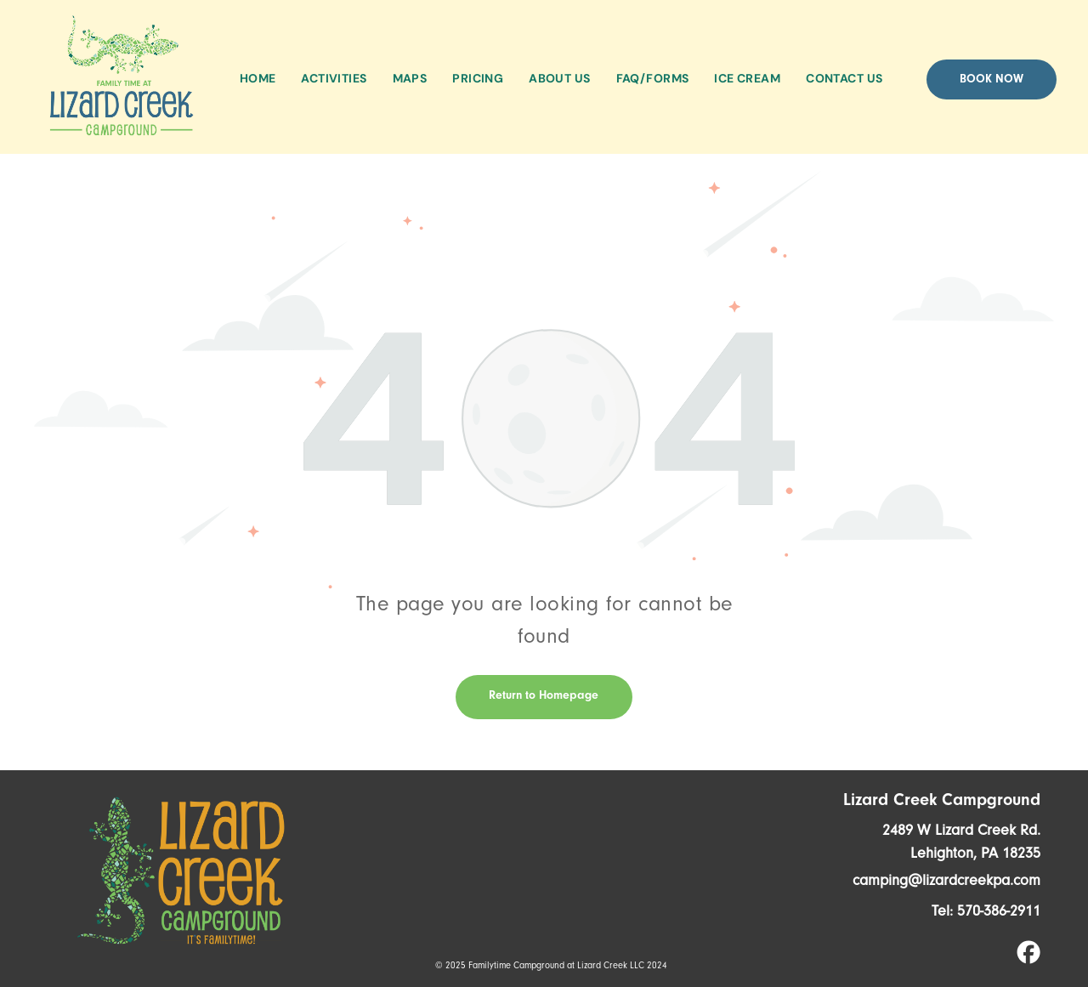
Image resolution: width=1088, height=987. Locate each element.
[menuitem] (258, 78)
